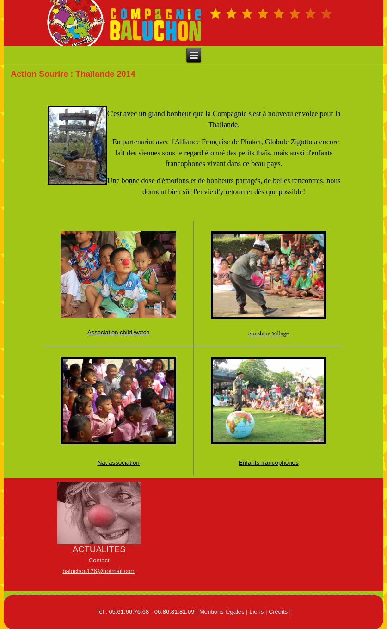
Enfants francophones (269, 462)
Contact (99, 560)
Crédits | (280, 611)
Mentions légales (222, 611)
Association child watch (118, 332)
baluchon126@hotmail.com (98, 570)
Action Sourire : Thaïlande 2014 (73, 74)
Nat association (119, 462)
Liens (256, 611)
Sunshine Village (268, 333)
